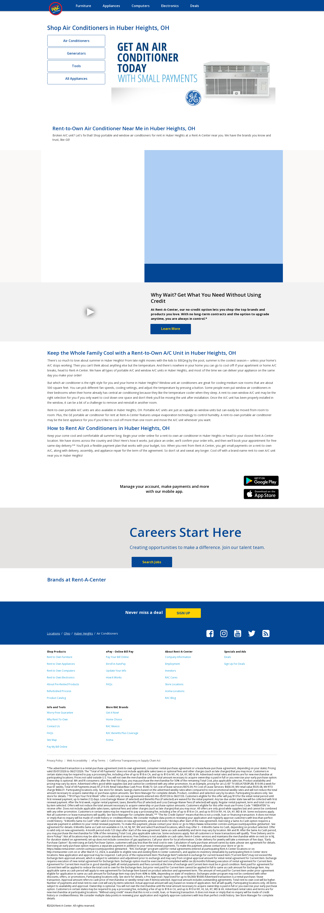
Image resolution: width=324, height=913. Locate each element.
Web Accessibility (77, 760)
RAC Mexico (113, 726)
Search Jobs (151, 562)
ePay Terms (98, 760)
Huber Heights (83, 633)
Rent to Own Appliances (61, 664)
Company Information (178, 657)
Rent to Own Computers (61, 670)
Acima (109, 740)
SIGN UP (183, 613)
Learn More (170, 328)
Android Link (261, 482)
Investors (170, 670)
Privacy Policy (55, 760)
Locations (53, 633)
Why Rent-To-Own (57, 719)
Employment (172, 664)
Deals (227, 657)
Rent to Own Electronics (60, 677)
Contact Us (53, 726)
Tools (76, 66)
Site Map (52, 740)
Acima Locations (174, 691)
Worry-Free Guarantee (60, 712)
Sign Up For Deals (234, 664)
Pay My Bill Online (57, 746)
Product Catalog (56, 698)
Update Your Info (116, 670)
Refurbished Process (59, 691)
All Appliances (76, 78)
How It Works (114, 677)
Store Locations (174, 684)
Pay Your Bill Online (117, 657)
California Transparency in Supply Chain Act (135, 760)
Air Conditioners (76, 40)
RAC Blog (170, 698)
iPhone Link (261, 495)
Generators (76, 53)
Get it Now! (112, 712)
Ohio (67, 633)
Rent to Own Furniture (59, 657)
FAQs (109, 684)
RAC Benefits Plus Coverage (122, 733)
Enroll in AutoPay (116, 664)
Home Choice (114, 719)
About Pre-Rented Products (63, 684)
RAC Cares (171, 677)
